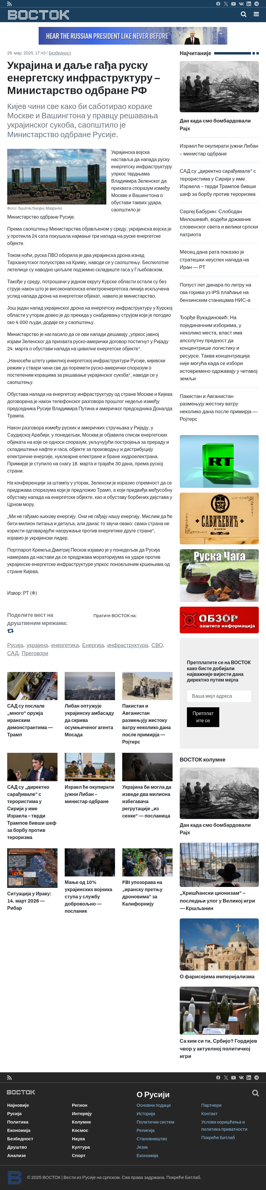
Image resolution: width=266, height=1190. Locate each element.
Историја (146, 1113)
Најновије (18, 1105)
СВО (157, 645)
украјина (37, 645)
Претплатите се (203, 717)
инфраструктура (127, 645)
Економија (18, 1130)
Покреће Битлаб (218, 1137)
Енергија (93, 645)
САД (12, 653)
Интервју (82, 1113)
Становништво (152, 1138)
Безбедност (60, 53)
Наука (78, 1138)
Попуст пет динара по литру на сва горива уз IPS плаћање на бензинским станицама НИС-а (215, 292)
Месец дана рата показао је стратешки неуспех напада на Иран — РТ (214, 259)
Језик (142, 1147)
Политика (17, 1122)
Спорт (78, 1155)
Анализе (16, 1155)
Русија (15, 645)
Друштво (17, 1147)
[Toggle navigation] (254, 14)
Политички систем (155, 1122)
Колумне (81, 1122)
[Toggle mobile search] (243, 14)
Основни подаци (154, 1105)
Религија (146, 1130)
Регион (79, 1105)
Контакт (209, 1113)
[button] (256, 14)
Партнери (211, 1105)
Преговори (35, 653)
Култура (81, 1147)
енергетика (65, 645)
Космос (80, 1130)
